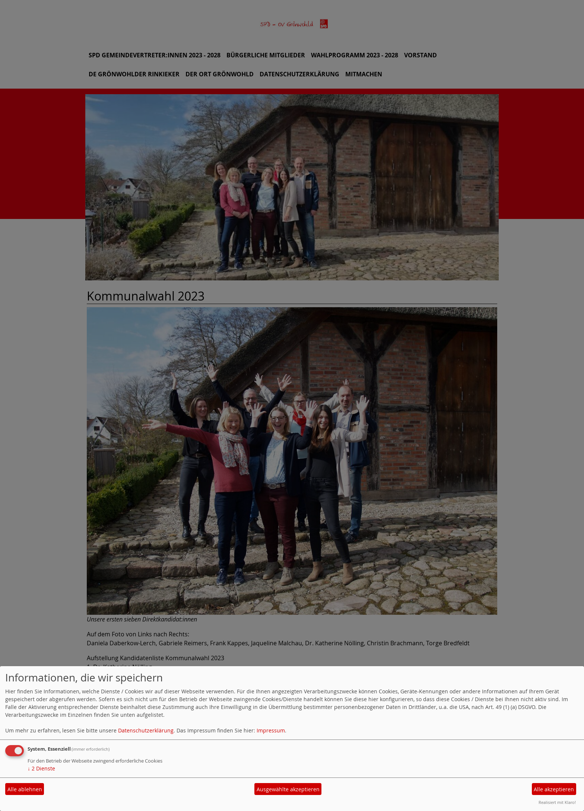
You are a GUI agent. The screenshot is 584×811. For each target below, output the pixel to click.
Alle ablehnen (24, 789)
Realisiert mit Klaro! (557, 802)
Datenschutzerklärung (146, 730)
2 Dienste (41, 768)
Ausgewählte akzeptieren (288, 789)
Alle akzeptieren (554, 789)
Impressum (271, 730)
